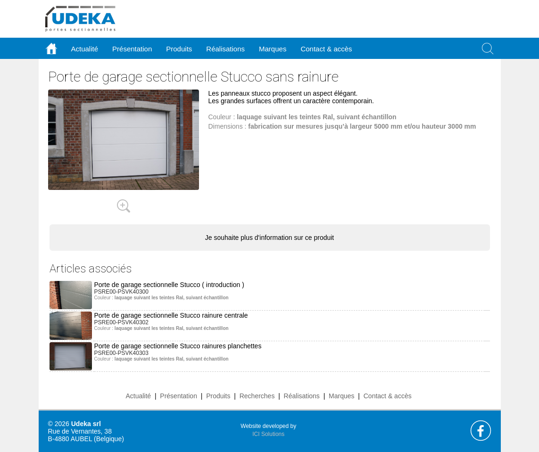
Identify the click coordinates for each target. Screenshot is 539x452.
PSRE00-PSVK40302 (121, 322)
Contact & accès (326, 49)
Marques (341, 396)
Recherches (257, 396)
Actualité (138, 396)
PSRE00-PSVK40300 (121, 291)
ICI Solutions (268, 434)
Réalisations (302, 396)
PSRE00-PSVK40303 (121, 353)
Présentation (178, 396)
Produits (218, 396)
